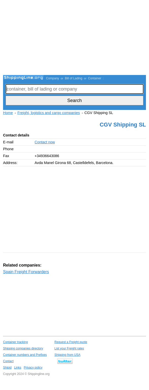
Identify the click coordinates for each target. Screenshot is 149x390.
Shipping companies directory (23, 348)
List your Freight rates (69, 348)
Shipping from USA (67, 355)
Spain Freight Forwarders (26, 272)
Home (8, 113)
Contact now (45, 142)
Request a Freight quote (70, 342)
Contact (8, 361)
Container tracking (15, 342)
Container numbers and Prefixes (25, 355)
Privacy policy (33, 367)
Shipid (7, 367)
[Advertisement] (76, 38)
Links (17, 367)
